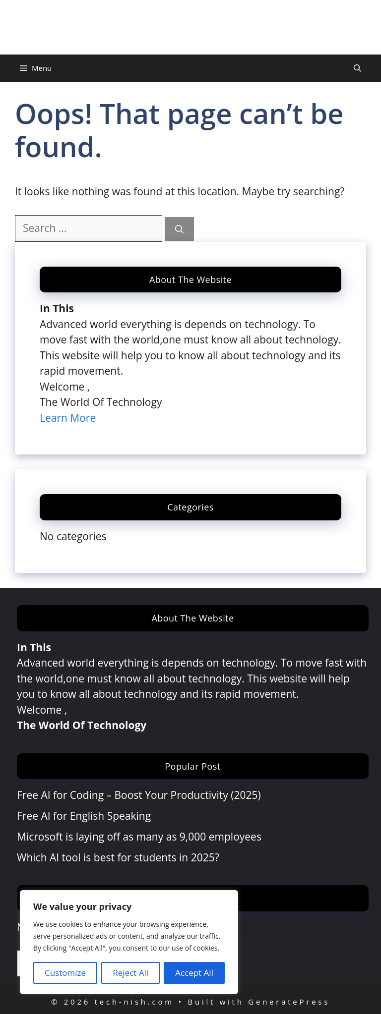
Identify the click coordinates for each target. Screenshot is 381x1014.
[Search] (179, 229)
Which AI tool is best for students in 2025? (118, 857)
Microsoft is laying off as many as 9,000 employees (139, 837)
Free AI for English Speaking (84, 816)
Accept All (194, 972)
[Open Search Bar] (357, 68)
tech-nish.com (190, 27)
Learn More (68, 418)
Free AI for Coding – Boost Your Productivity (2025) (139, 795)
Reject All (130, 972)
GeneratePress (289, 1002)
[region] (129, 942)
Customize (65, 972)
